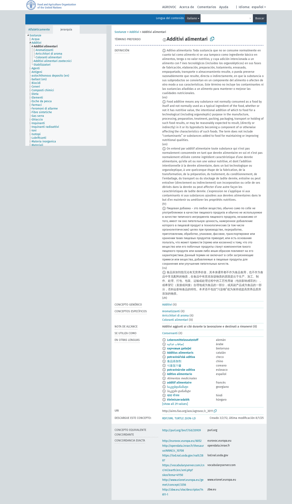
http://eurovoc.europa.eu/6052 (182, 441)
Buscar (259, 18)
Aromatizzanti (171, 311)
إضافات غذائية (175, 344)
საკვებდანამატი (177, 387)
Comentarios (206, 7)
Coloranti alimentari (175, 320)
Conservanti (170, 333)
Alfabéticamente (39, 29)
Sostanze (120, 32)
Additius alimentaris (180, 352)
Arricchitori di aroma (175, 315)
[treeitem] (37, 35)
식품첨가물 (174, 365)
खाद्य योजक (173, 395)
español (257, 7)
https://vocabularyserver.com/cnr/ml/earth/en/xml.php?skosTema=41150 (183, 470)
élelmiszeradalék (178, 399)
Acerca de (186, 7)
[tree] (65, 90)
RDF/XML (168, 418)
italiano (192, 18)
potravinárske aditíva (181, 370)
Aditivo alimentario (179, 374)
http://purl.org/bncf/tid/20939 (181, 430)
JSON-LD (190, 418)
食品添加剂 (174, 361)
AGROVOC (169, 7)
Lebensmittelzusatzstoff (182, 340)
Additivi (134, 32)
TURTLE (179, 418)
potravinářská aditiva (181, 357)
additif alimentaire (179, 382)
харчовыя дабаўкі (179, 348)
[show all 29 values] (175, 404)
